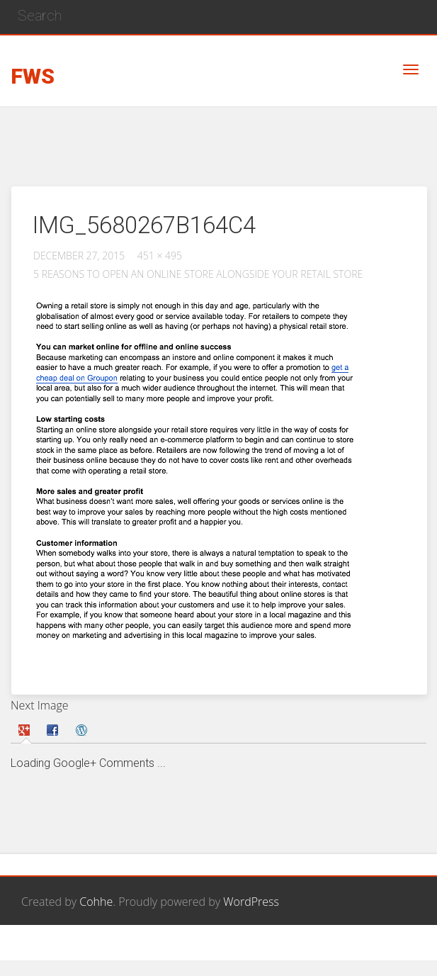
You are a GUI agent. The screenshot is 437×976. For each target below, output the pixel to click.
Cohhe (96, 901)
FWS (33, 77)
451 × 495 (159, 255)
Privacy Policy (382, 951)
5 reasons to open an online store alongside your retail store (198, 274)
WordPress (251, 901)
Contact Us (307, 951)
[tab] (26, 730)
